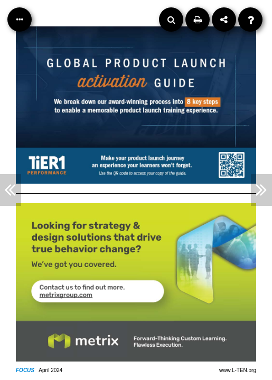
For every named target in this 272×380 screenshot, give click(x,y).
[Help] (250, 19)
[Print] (197, 19)
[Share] (224, 19)
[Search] (171, 19)
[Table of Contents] (19, 19)
